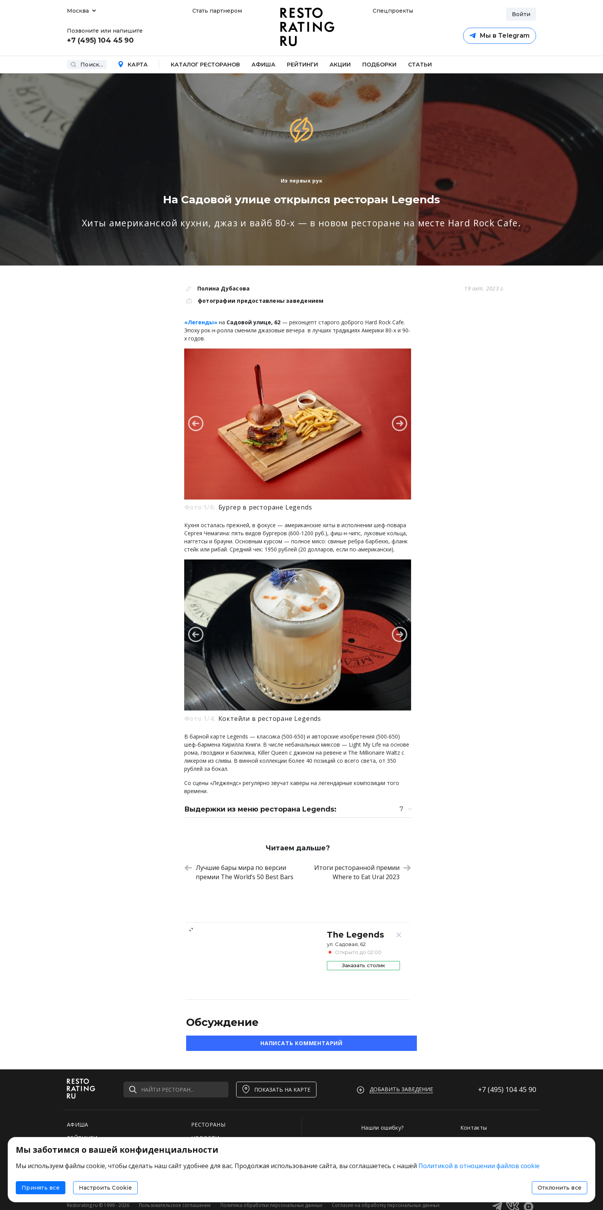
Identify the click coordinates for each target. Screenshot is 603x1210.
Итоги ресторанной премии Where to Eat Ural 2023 (362, 872)
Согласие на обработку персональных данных (386, 1205)
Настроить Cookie (105, 1187)
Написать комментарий (301, 1043)
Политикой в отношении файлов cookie (479, 1166)
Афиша (263, 64)
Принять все (41, 1187)
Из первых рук (301, 180)
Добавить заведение (401, 1089)
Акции (340, 64)
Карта (133, 64)
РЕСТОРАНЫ (208, 1124)
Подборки (379, 64)
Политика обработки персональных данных (271, 1205)
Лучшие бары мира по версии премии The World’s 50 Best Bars (238, 872)
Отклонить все (559, 1187)
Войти (521, 14)
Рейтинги (302, 64)
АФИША (77, 1124)
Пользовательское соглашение (175, 1205)
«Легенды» (200, 322)
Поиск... (86, 64)
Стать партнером (217, 11)
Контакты (473, 1127)
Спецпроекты (392, 11)
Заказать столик (363, 965)
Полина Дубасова (223, 288)
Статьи (420, 64)
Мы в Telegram (500, 35)
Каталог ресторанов (205, 64)
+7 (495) (507, 1089)
